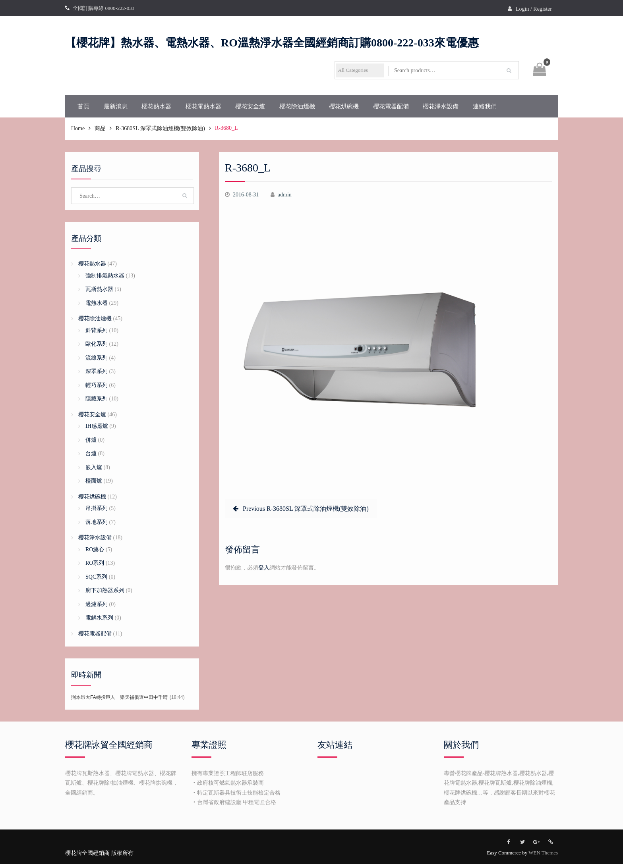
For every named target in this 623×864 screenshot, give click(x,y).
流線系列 (96, 358)
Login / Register (534, 9)
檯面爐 (93, 481)
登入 (263, 568)
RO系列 (94, 563)
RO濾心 (94, 549)
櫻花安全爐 (250, 106)
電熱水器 (96, 303)
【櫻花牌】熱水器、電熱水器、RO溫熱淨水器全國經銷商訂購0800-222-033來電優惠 (272, 43)
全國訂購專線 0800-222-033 (103, 8)
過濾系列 (96, 604)
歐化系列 (96, 344)
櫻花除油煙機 (297, 106)
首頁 (83, 106)
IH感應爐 (96, 426)
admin (285, 195)
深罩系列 (96, 371)
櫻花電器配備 (391, 106)
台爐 (91, 453)
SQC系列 (96, 577)
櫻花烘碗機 (344, 106)
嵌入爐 (93, 467)
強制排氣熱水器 (104, 276)
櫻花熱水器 (156, 106)
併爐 (91, 440)
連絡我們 (485, 106)
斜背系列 (96, 330)
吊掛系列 (96, 508)
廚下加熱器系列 (104, 590)
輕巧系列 (96, 385)
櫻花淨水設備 (441, 106)
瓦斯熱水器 (99, 289)
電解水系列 (99, 618)
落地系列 (96, 522)
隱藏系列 (96, 399)
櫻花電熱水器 (203, 106)
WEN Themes (543, 853)
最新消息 (116, 106)
